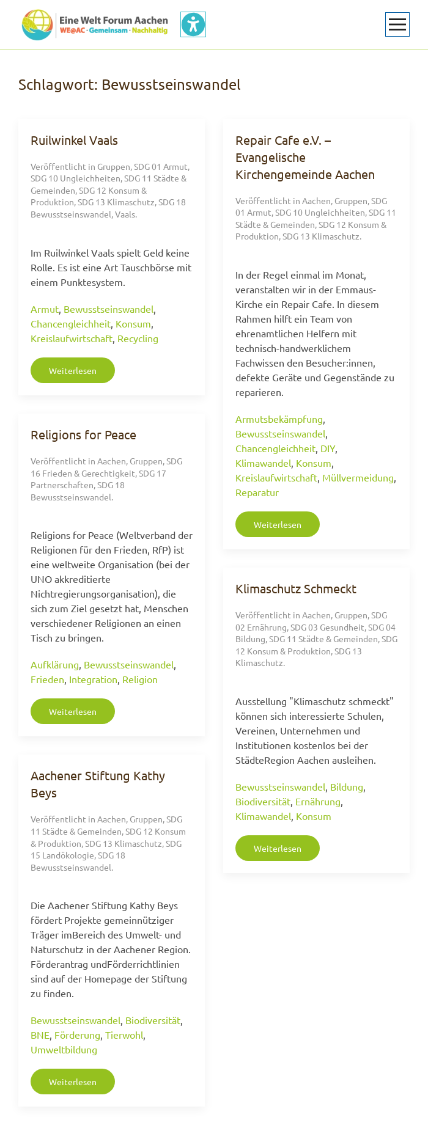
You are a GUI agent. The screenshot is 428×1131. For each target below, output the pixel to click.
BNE (40, 1034)
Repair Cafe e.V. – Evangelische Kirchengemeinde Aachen (305, 156)
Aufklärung (55, 664)
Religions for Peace (83, 434)
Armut (45, 308)
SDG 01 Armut (161, 166)
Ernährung (318, 801)
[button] (397, 24)
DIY (327, 448)
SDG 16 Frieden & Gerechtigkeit (106, 466)
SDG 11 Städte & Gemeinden (323, 638)
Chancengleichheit (71, 323)
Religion (140, 679)
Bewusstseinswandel (108, 308)
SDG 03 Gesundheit (327, 626)
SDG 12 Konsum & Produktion (316, 644)
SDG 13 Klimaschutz (116, 201)
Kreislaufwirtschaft (72, 338)
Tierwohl (124, 1034)
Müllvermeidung (358, 477)
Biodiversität (262, 801)
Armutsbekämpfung (279, 418)
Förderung (77, 1034)
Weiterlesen (73, 370)
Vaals (125, 213)
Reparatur (257, 492)
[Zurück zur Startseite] (94, 24)
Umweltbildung (64, 1049)
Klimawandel (263, 462)
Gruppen (113, 166)
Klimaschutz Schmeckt (295, 588)
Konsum (133, 323)
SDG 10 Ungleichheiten (75, 177)
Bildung (346, 786)
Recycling (137, 338)
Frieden (47, 679)
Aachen (316, 200)
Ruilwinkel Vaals (74, 139)
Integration (93, 679)
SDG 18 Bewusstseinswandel (108, 207)
